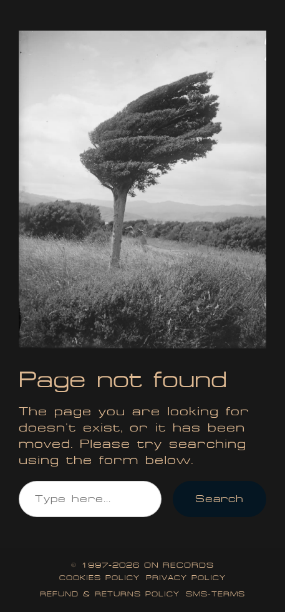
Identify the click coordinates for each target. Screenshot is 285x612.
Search (219, 498)
